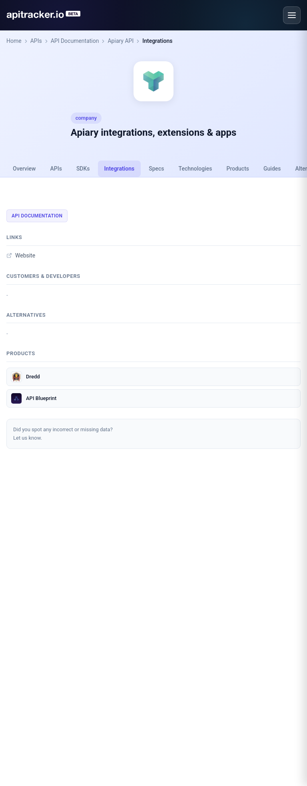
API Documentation (75, 41)
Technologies (195, 168)
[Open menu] (292, 15)
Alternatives (26, 315)
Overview (24, 168)
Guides (272, 168)
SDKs (83, 168)
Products (238, 168)
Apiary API (121, 41)
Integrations (157, 41)
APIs (36, 41)
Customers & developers (43, 276)
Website (20, 255)
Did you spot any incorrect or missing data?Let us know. (63, 433)
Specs (156, 168)
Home (14, 41)
